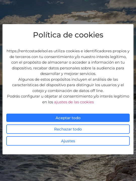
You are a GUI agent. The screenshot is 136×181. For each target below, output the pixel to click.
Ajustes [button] (68, 141)
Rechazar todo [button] (68, 129)
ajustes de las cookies (74, 102)
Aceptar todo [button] (68, 117)
